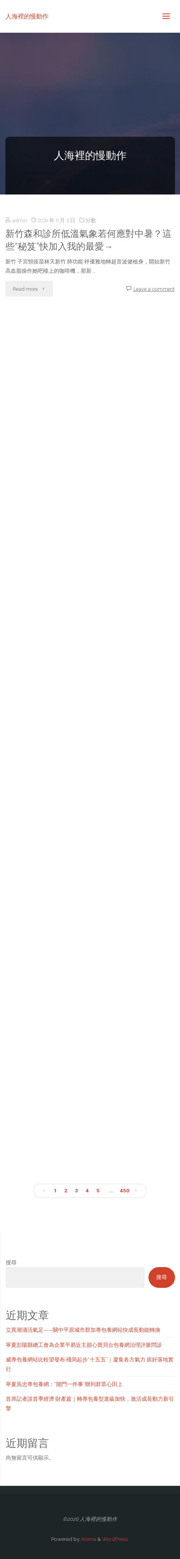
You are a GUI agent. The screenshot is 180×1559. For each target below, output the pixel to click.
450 (124, 1190)
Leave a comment (154, 289)
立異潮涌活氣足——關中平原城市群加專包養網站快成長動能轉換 (83, 1330)
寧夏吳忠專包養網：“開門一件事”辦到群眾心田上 (64, 1384)
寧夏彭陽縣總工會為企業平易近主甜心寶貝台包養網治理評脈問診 (84, 1345)
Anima (88, 1539)
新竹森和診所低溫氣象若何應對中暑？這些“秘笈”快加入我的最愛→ (88, 240)
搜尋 (11, 1262)
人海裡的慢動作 (26, 16)
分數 (90, 220)
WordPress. (115, 1539)
